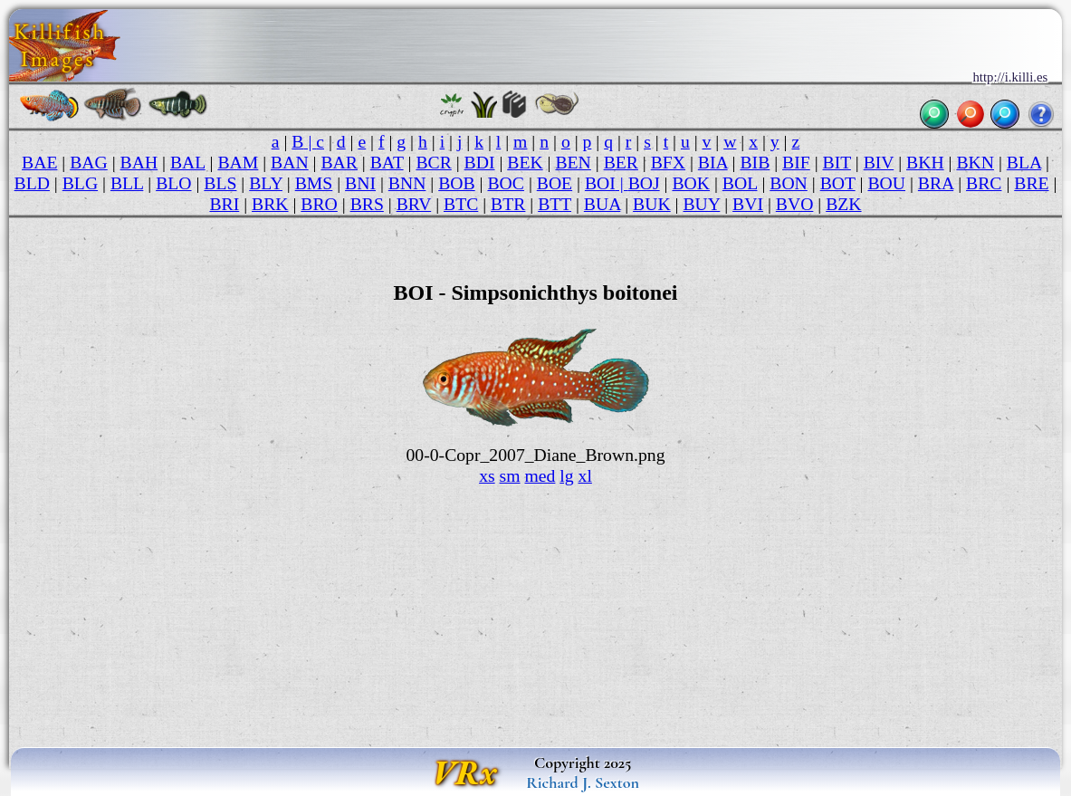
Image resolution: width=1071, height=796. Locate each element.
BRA (935, 183)
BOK (691, 183)
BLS (220, 183)
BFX (668, 162)
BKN (975, 162)
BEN (572, 162)
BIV (879, 162)
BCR (433, 162)
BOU (886, 183)
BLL (126, 183)
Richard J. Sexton (582, 782)
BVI (747, 204)
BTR (508, 204)
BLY (265, 183)
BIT (837, 162)
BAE (39, 162)
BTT (554, 204)
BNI (360, 183)
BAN (290, 162)
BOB (456, 183)
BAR (338, 162)
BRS (367, 204)
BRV (414, 204)
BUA (602, 204)
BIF (796, 162)
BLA (1024, 162)
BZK (843, 204)
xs (487, 475)
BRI (224, 204)
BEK (524, 162)
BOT (838, 183)
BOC (505, 183)
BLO (173, 183)
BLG (80, 183)
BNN (407, 183)
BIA (713, 162)
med (539, 475)
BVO (795, 204)
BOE (554, 183)
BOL (740, 183)
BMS (314, 183)
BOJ (644, 183)
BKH (925, 162)
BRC (983, 183)
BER (621, 162)
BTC (461, 204)
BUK (652, 204)
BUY (701, 204)
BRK (270, 204)
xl (585, 475)
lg (566, 475)
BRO (319, 204)
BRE (1031, 183)
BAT (387, 162)
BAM (237, 162)
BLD (32, 183)
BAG (89, 162)
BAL (188, 162)
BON (789, 183)
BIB (755, 162)
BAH (139, 162)
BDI (479, 162)
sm (510, 475)
